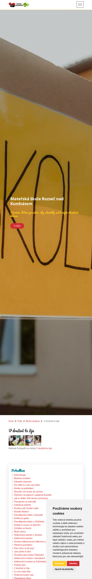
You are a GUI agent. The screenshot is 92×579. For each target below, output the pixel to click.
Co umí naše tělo (22, 571)
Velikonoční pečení (23, 538)
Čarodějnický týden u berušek (28, 515)
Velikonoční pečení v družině (28, 535)
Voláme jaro (20, 565)
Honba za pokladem (24, 488)
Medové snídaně (22, 478)
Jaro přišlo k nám (22, 551)
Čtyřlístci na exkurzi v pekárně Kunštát (32, 495)
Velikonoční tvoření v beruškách (29, 558)
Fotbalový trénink (22, 505)
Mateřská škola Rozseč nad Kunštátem (37, 201)
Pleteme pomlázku (23, 545)
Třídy (19, 421)
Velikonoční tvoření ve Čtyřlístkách (31, 561)
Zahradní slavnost (22, 481)
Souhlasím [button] (59, 563)
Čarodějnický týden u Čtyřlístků (29, 521)
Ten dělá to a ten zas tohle (27, 485)
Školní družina (33, 421)
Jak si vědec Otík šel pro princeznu (31, 498)
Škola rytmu (20, 531)
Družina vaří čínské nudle (26, 508)
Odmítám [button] (73, 563)
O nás (17, 225)
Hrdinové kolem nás (23, 575)
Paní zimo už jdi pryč (24, 548)
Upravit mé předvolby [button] (64, 569)
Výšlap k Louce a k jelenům (27, 525)
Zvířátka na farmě (22, 528)
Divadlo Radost (21, 511)
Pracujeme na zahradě (25, 501)
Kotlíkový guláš (21, 518)
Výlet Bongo (20, 475)
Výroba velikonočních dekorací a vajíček (33, 541)
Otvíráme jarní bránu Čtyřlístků (29, 555)
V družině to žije (44, 448)
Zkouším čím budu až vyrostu (28, 491)
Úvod (11, 421)
